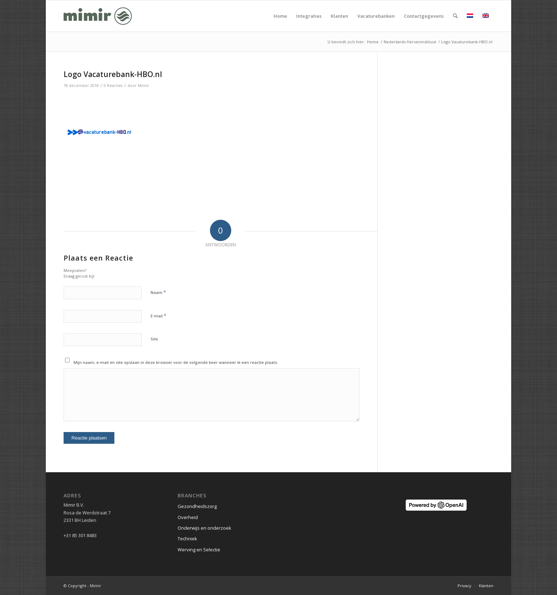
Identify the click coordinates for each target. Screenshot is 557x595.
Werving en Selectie (199, 549)
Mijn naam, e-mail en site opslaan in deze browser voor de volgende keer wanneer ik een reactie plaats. (176, 362)
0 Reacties (113, 85)
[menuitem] (280, 16)
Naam (158, 292)
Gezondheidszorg (197, 506)
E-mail (158, 315)
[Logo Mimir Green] (98, 16)
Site (154, 339)
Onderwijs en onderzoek (204, 528)
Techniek (187, 538)
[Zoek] (455, 16)
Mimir (143, 85)
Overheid (188, 517)
